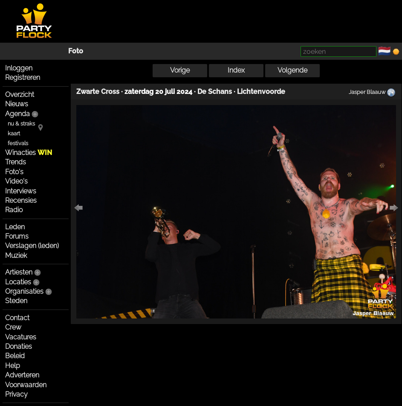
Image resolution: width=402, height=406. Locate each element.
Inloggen (18, 68)
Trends (15, 162)
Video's (16, 181)
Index (236, 70)
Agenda (17, 114)
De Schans (214, 92)
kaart (14, 133)
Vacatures (20, 337)
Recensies (21, 200)
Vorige (180, 70)
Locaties (18, 282)
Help (12, 366)
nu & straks (21, 123)
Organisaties (24, 291)
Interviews (20, 191)
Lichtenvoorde (261, 92)
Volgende (292, 70)
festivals (18, 143)
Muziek (16, 255)
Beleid (15, 356)
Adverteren (22, 375)
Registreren (22, 77)
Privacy (16, 394)
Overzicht (19, 95)
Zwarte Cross (97, 92)
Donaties (18, 346)
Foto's (14, 172)
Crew (13, 327)
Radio (14, 210)
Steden (16, 301)
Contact (17, 318)
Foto (75, 51)
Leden (15, 227)
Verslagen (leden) (32, 246)
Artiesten (18, 272)
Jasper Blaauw (367, 91)
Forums (17, 236)
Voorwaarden (25, 385)
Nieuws (16, 104)
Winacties (28, 153)
